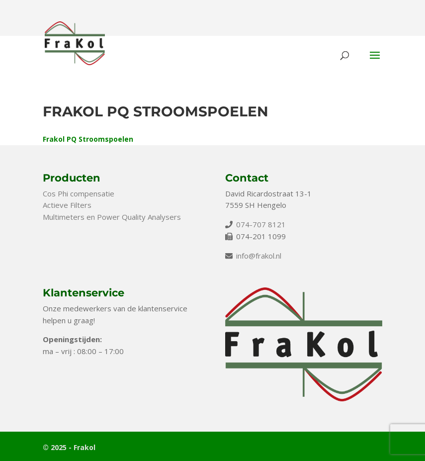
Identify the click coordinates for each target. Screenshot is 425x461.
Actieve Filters (67, 205)
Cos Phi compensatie (78, 193)
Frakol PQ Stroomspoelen (88, 139)
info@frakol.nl (258, 256)
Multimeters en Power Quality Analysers (112, 217)
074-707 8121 (261, 224)
